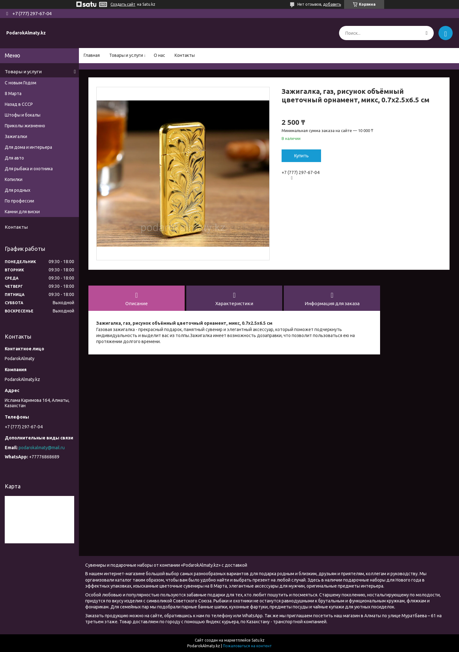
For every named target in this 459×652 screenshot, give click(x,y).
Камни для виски (22, 211)
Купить (301, 155)
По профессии (19, 200)
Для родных (17, 190)
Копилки (13, 179)
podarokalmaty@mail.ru (42, 447)
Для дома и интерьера (28, 147)
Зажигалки (16, 136)
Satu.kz (258, 640)
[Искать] (427, 33)
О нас (159, 55)
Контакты (185, 55)
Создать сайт (122, 4)
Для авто (14, 157)
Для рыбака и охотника (29, 168)
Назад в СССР (19, 104)
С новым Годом (20, 82)
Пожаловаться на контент (247, 646)
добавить (332, 4)
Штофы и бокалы (22, 115)
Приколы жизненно (25, 125)
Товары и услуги (126, 55)
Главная (92, 55)
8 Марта (13, 93)
